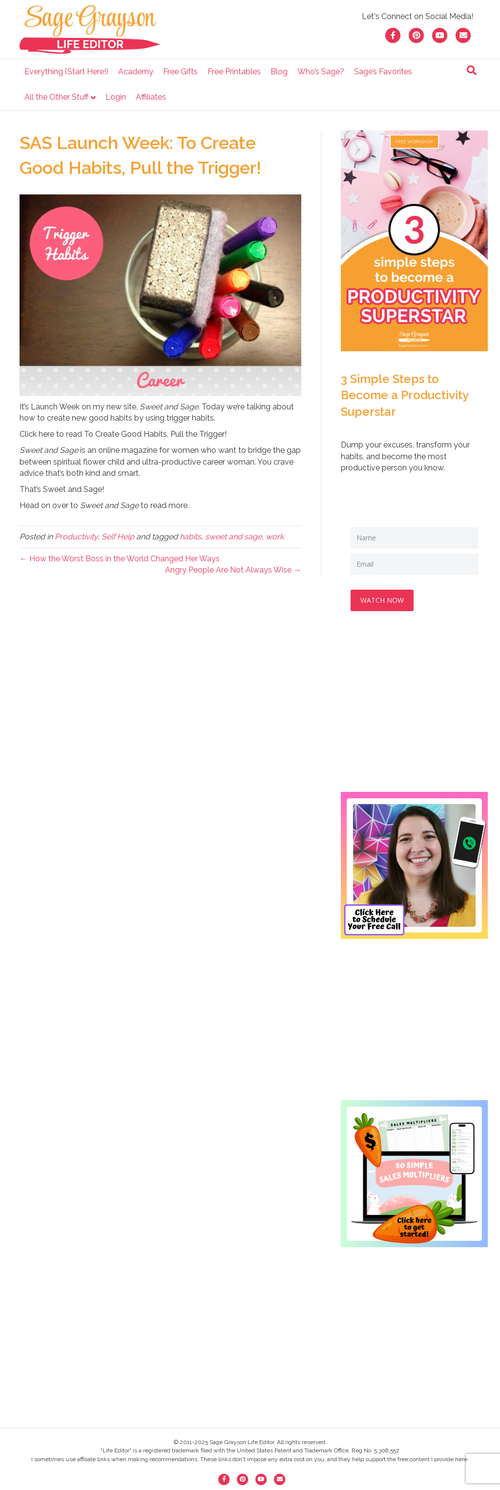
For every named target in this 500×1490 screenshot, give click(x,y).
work (275, 536)
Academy (135, 71)
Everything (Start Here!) (66, 71)
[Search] (471, 70)
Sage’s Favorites (383, 71)
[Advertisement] (414, 711)
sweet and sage (233, 536)
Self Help (118, 536)
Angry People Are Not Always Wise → (233, 570)
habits (190, 536)
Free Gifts (180, 71)
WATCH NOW (382, 600)
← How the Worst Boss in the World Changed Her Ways (120, 558)
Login (115, 97)
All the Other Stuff (56, 97)
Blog (279, 71)
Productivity (76, 536)
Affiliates (151, 97)
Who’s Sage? (320, 71)
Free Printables (234, 71)
